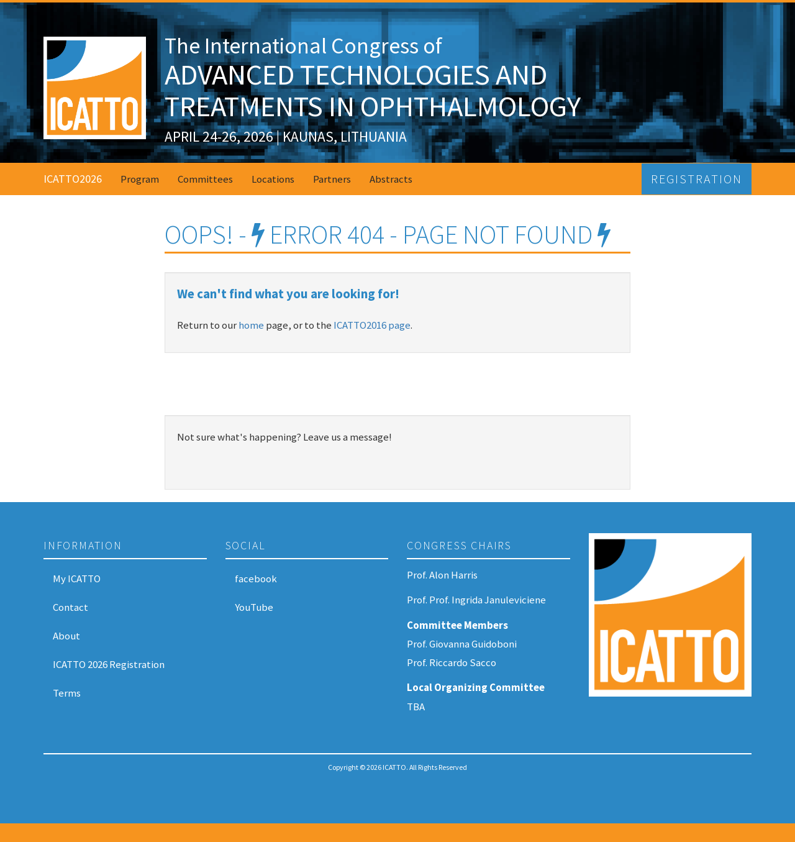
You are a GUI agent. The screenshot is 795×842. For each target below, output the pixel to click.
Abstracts (391, 179)
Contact (70, 607)
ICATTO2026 (72, 179)
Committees (205, 179)
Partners (332, 179)
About (66, 636)
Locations (273, 179)
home (251, 325)
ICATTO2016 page (372, 325)
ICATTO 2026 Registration (109, 664)
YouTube (254, 607)
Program (139, 179)
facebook (256, 578)
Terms (67, 693)
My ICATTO (77, 578)
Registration (696, 179)
